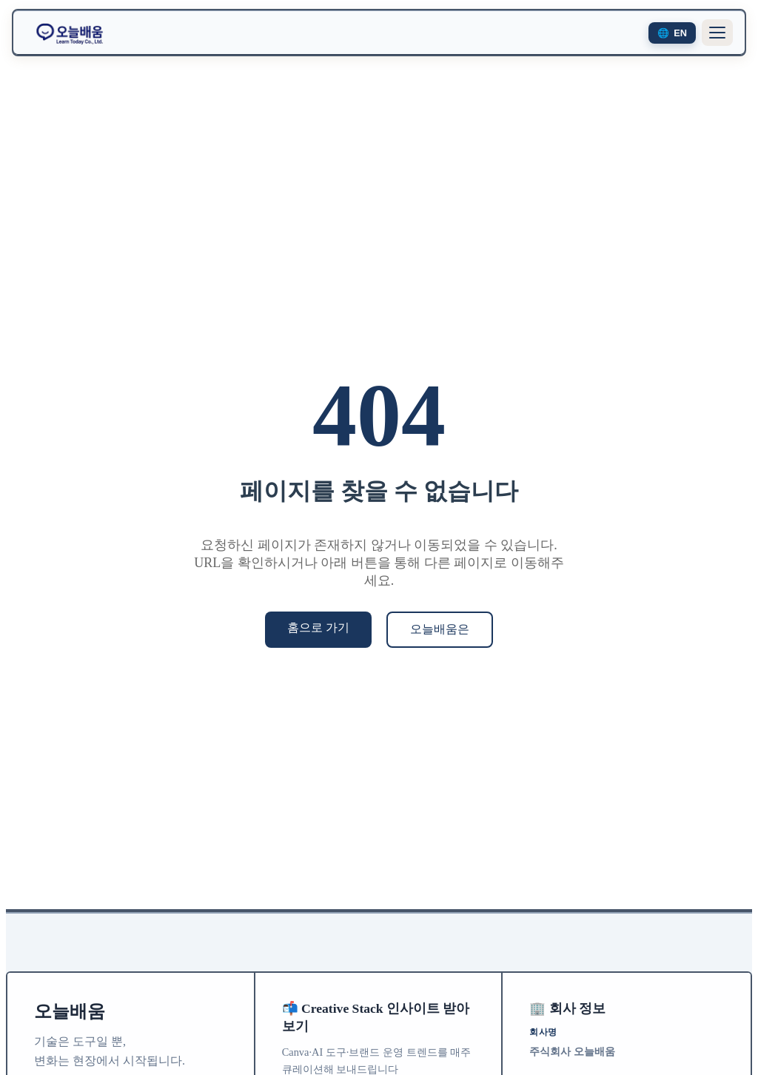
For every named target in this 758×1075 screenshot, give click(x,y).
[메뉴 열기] (717, 32)
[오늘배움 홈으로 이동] (69, 32)
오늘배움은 (439, 629)
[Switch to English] (672, 33)
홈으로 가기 (318, 627)
